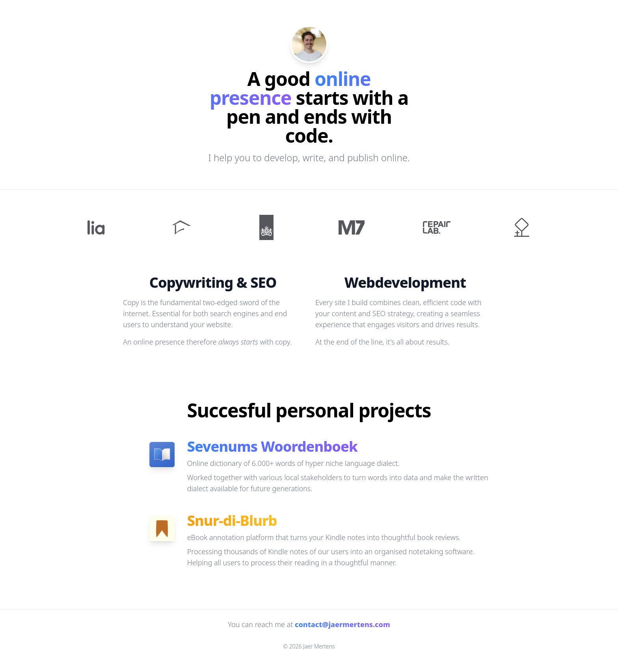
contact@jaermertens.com (342, 624)
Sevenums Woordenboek (272, 446)
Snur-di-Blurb (232, 520)
